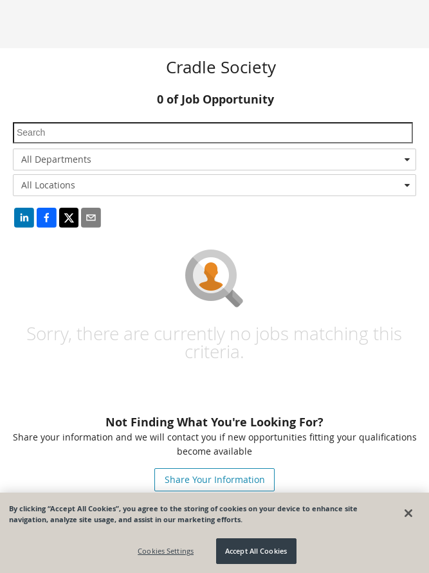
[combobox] (214, 159)
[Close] (408, 513)
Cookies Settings (166, 551)
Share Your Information (215, 479)
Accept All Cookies (256, 551)
